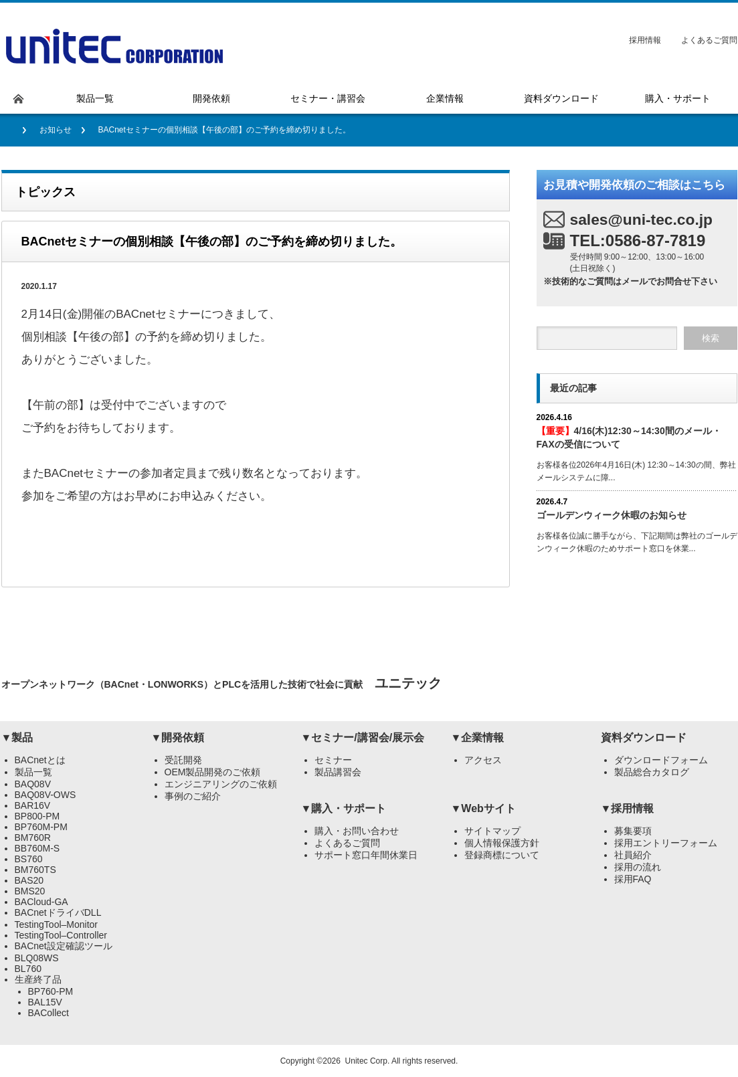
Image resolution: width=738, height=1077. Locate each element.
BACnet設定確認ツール (63, 946)
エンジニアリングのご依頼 (221, 784)
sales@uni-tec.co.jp (641, 219)
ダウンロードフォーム (661, 760)
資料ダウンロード (643, 737)
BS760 (29, 859)
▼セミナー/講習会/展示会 (363, 737)
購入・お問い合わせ (356, 830)
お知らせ (55, 129)
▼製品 (17, 737)
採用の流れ (637, 867)
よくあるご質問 (709, 40)
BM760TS (35, 869)
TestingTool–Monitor (56, 924)
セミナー (333, 760)
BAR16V (33, 805)
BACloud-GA (41, 901)
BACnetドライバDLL (58, 912)
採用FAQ (633, 879)
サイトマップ (492, 830)
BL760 (28, 968)
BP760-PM (51, 991)
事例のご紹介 (193, 796)
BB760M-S (37, 848)
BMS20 (30, 891)
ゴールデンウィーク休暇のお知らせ (611, 515)
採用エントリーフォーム (665, 843)
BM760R (33, 837)
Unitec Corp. (367, 1061)
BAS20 (29, 880)
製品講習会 (337, 772)
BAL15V (45, 1002)
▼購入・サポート (344, 808)
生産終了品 (38, 979)
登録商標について (501, 855)
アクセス (483, 760)
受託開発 (183, 760)
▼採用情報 (627, 808)
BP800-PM (37, 816)
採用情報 (645, 40)
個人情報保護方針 (501, 843)
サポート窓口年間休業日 (366, 855)
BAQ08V (33, 784)
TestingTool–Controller (61, 935)
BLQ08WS (37, 958)
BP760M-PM (41, 826)
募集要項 (633, 830)
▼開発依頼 (178, 737)
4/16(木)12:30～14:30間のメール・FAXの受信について (629, 437)
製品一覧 (33, 772)
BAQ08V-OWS (45, 794)
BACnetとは (40, 760)
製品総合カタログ (651, 772)
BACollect (48, 1012)
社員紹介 (633, 855)
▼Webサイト (483, 808)
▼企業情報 (477, 737)
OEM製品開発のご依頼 (213, 772)
